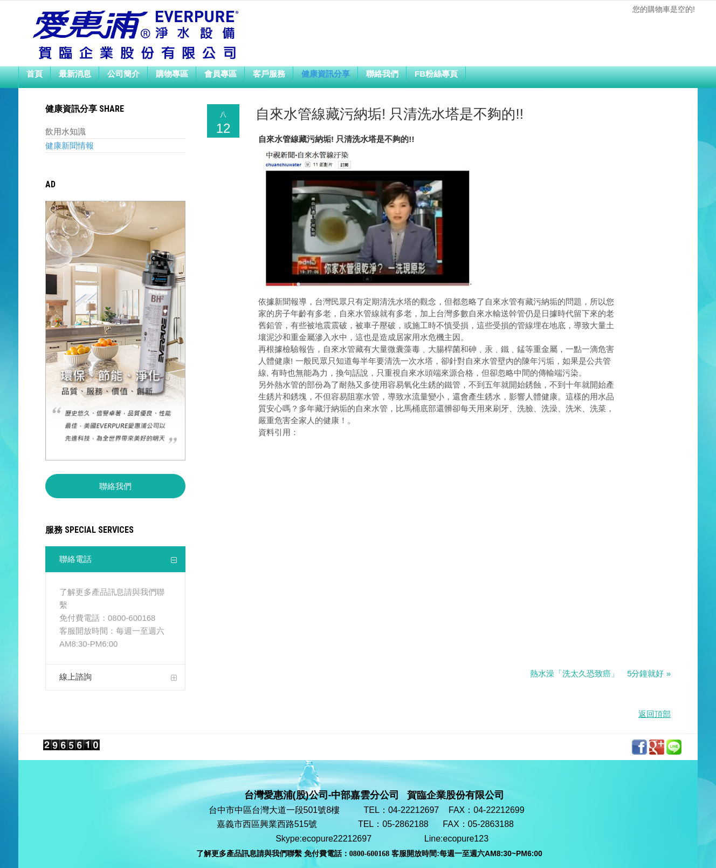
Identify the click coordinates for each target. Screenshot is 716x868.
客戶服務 (269, 73)
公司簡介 (123, 73)
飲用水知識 (65, 131)
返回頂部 (654, 713)
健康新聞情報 (69, 145)
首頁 (34, 73)
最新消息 (75, 73)
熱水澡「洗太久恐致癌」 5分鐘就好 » (600, 673)
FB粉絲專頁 (436, 73)
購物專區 (172, 73)
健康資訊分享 (325, 73)
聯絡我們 (382, 73)
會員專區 (220, 73)
